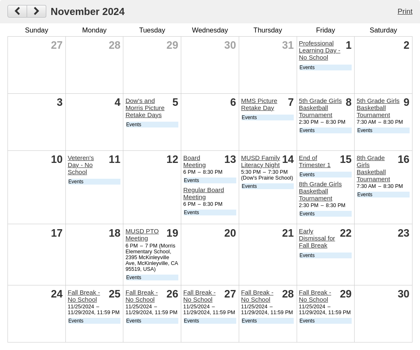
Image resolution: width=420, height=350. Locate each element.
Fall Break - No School (84, 296)
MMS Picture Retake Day (259, 104)
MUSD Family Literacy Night (260, 161)
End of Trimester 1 (314, 161)
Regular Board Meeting (203, 193)
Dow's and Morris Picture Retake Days (145, 107)
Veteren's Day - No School (81, 164)
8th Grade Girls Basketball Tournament (320, 191)
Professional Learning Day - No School (319, 50)
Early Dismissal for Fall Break (317, 238)
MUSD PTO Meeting (142, 235)
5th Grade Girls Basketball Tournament (320, 107)
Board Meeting (194, 161)
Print (405, 11)
